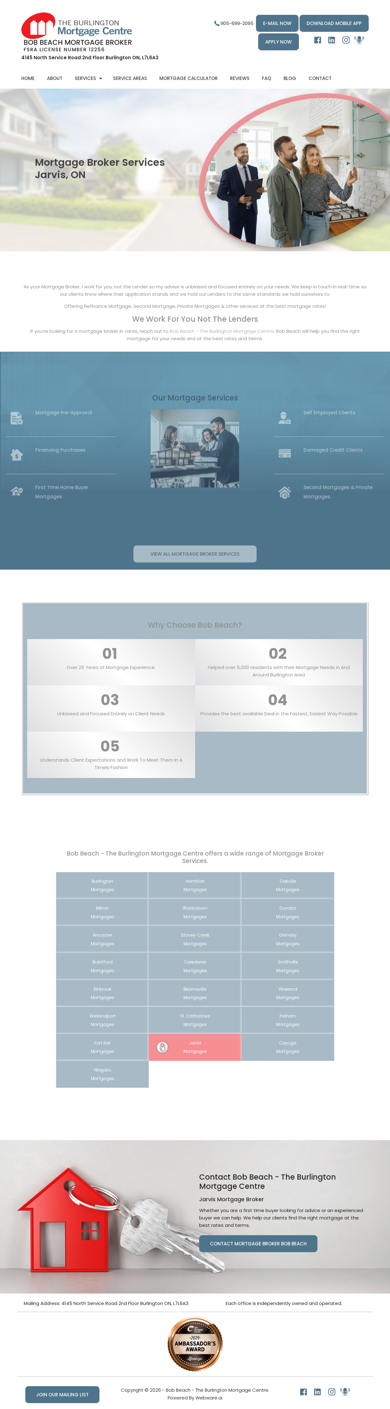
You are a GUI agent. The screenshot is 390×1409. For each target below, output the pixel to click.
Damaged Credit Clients (348, 450)
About (54, 78)
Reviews (240, 78)
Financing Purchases (45, 450)
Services (85, 78)
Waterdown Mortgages (195, 925)
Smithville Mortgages (265, 966)
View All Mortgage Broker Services (195, 569)
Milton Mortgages (124, 925)
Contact (320, 78)
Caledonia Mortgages (195, 966)
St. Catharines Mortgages (195, 1007)
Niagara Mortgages (124, 1048)
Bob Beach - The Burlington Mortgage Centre (222, 346)
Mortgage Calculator (188, 78)
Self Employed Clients (344, 412)
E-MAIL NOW (277, 23)
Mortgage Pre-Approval (48, 412)
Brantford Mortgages (124, 966)
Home (28, 78)
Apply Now (278, 42)
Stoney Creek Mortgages (195, 945)
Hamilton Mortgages (195, 904)
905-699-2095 (237, 23)
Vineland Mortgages (265, 986)
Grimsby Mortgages (265, 945)
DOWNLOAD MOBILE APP (334, 23)
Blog (289, 78)
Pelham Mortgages (265, 1007)
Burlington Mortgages (124, 904)
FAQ (266, 78)
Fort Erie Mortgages (124, 1027)
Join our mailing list (62, 1394)
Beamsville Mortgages (195, 986)
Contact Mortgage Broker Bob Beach (258, 1243)
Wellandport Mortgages (124, 1007)
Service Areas (130, 78)
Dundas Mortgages (265, 925)
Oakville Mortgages (265, 904)
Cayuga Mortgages (265, 1027)
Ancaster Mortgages (124, 945)
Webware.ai (208, 1397)
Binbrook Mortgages (124, 986)
